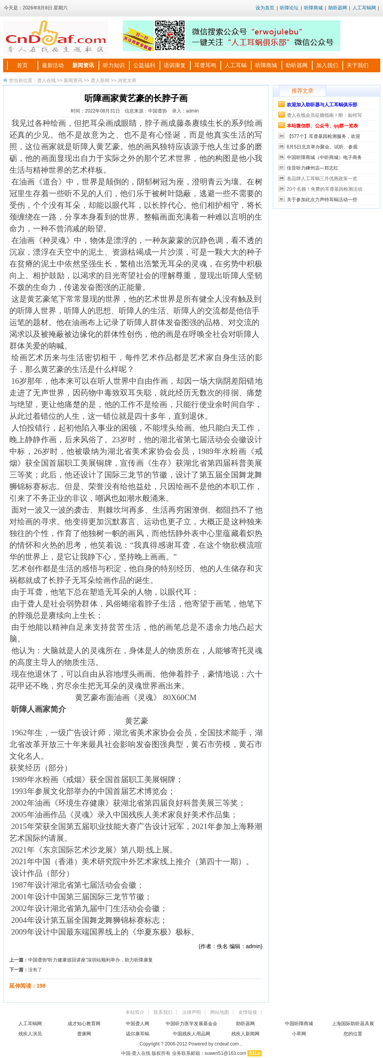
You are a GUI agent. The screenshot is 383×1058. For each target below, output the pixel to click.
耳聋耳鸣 (205, 65)
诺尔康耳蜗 (137, 1034)
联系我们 (163, 1012)
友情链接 (247, 1012)
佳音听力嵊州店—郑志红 (312, 168)
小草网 (299, 1034)
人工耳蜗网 (364, 8)
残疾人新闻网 (245, 1034)
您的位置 (353, 1034)
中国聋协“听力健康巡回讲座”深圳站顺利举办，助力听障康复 (90, 960)
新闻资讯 (83, 65)
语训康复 (175, 65)
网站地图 (219, 1012)
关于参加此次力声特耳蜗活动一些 (322, 199)
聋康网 (84, 1034)
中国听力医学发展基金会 (191, 1023)
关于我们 (358, 65)
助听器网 (337, 8)
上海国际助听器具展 (353, 1023)
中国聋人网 (137, 1023)
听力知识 (114, 65)
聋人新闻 (100, 80)
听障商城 (313, 8)
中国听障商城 (299, 1023)
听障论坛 (289, 8)
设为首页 (265, 8)
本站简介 (134, 1012)
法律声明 (191, 1012)
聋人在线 (46, 80)
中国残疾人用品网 (191, 1034)
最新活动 (53, 65)
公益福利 (144, 65)
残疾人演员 (30, 1034)
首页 (22, 65)
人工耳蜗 (236, 65)
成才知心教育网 (84, 1023)
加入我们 (327, 65)
